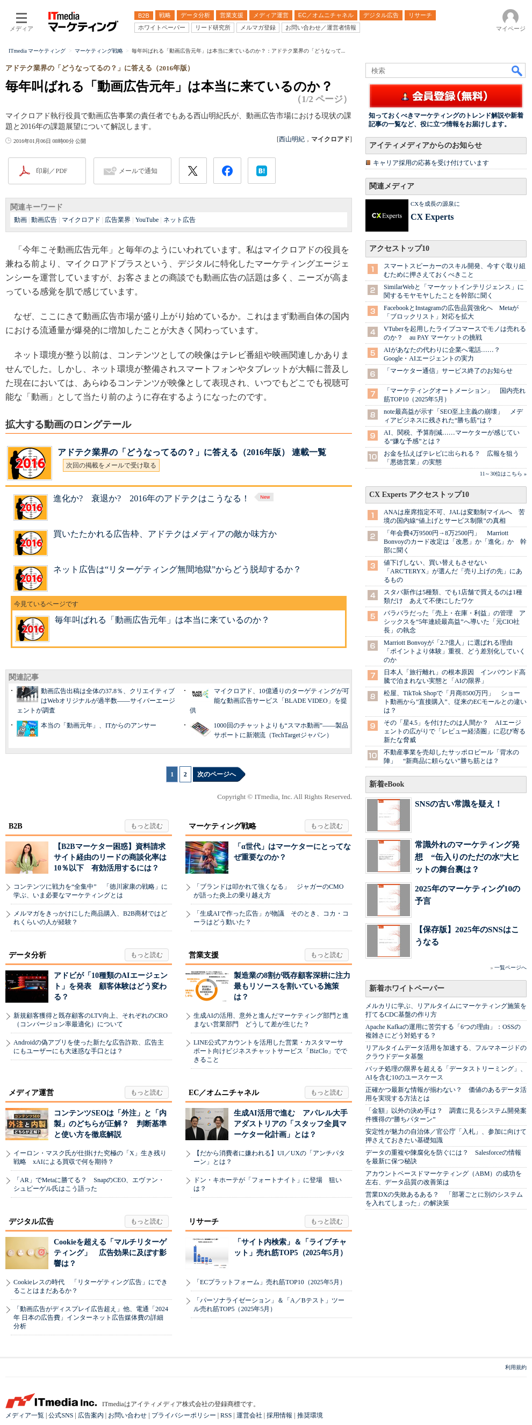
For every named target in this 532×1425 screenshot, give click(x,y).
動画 (20, 220)
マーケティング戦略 (222, 826)
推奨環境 (310, 1415)
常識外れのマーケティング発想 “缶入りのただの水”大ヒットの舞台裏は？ (467, 857)
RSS (226, 1415)
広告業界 (118, 220)
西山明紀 (292, 139)
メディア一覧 (24, 1415)
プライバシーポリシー (184, 1415)
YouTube (147, 220)
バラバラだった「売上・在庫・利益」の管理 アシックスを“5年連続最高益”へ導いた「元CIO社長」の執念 (455, 621)
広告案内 (91, 1415)
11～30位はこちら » (503, 474)
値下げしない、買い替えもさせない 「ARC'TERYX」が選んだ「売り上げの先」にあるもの (453, 571)
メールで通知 (138, 171)
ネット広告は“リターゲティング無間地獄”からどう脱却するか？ (177, 569)
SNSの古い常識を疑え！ (458, 803)
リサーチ (204, 1222)
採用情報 (279, 1415)
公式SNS (60, 1415)
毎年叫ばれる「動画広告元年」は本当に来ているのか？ (162, 619)
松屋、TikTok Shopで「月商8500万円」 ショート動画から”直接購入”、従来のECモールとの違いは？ (455, 701)
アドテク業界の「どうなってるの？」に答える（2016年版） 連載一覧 (191, 452)
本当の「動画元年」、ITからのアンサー (98, 725)
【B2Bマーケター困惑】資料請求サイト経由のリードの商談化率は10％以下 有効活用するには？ (110, 857)
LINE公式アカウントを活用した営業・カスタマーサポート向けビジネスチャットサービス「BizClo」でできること (270, 1051)
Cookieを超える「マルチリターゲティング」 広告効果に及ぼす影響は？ (110, 1253)
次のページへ (216, 774)
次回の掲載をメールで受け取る (111, 465)
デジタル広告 (31, 1222)
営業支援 (204, 955)
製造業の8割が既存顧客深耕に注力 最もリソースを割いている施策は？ (296, 986)
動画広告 (44, 220)
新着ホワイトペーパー (406, 988)
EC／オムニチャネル (224, 1093)
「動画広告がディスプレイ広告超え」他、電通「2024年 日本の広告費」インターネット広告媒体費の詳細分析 (90, 1317)
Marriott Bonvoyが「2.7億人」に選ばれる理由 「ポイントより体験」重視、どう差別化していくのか (455, 651)
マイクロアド (81, 220)
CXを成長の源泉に (435, 203)
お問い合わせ (127, 1415)
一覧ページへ (510, 967)
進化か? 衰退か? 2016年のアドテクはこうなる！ (164, 498)
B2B (16, 826)
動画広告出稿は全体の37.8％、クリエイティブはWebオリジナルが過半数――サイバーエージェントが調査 (96, 700)
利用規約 (516, 1367)
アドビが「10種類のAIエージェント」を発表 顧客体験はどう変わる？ (111, 986)
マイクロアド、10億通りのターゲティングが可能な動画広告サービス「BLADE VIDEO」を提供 (269, 700)
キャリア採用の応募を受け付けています (431, 163)
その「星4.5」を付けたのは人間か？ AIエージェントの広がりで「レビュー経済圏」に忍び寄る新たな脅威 (455, 731)
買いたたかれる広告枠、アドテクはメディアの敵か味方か (165, 533)
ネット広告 (179, 220)
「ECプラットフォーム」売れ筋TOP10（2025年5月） (269, 1282)
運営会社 (249, 1415)
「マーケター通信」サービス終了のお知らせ (448, 371)
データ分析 (27, 955)
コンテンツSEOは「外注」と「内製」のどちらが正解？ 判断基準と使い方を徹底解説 (110, 1124)
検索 (517, 70)
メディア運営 (31, 1093)
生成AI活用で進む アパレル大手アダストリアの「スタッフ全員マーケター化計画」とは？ (291, 1124)
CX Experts (432, 216)
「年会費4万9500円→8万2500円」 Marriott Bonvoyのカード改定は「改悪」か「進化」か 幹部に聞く (455, 541)
